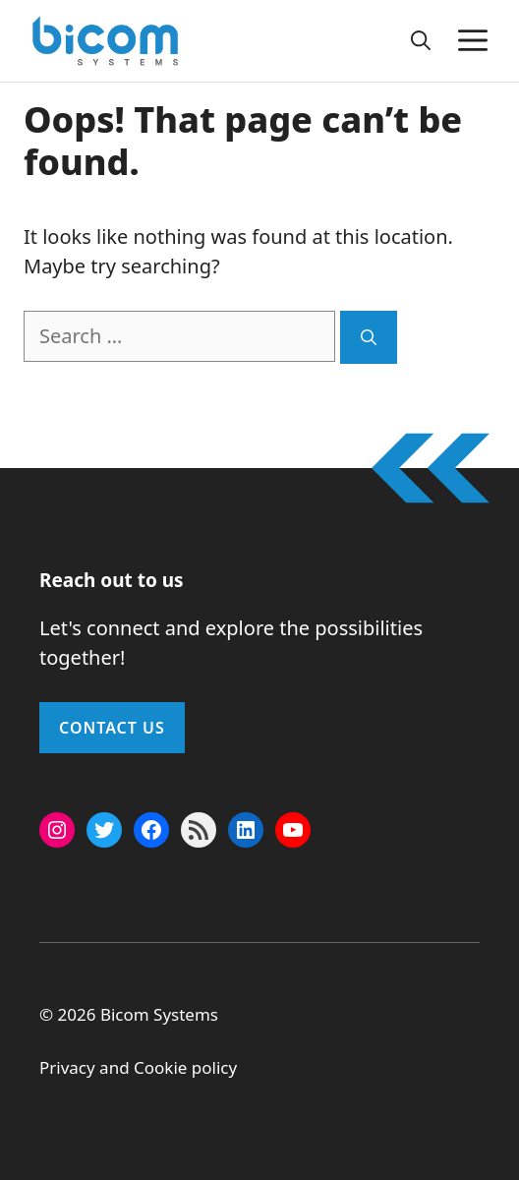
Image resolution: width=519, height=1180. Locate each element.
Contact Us (112, 727)
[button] (420, 40)
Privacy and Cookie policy (138, 1067)
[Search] (368, 337)
